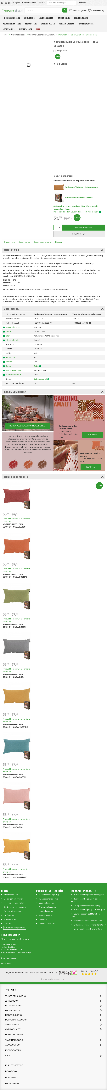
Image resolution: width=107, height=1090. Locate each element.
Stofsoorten (9, 915)
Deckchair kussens (12, 23)
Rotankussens (45, 915)
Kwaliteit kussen (13, 370)
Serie (8, 366)
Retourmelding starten (14, 928)
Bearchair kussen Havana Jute (88, 929)
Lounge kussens (46, 903)
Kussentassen (25, 29)
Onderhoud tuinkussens (14, 907)
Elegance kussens (47, 907)
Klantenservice (29, 3)
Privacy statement (38, 972)
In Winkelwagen (83, 227)
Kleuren (58, 242)
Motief (9, 362)
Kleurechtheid (12, 340)
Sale (38, 29)
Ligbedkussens (81, 17)
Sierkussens (31, 23)
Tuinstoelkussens (11, 17)
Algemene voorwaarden (17, 972)
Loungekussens (46, 17)
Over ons (53, 972)
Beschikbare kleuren (53, 477)
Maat (8, 332)
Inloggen (16, 3)
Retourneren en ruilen (14, 903)
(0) (78, 10)
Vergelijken (62, 51)
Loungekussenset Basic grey (87, 906)
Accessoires (8, 29)
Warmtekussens (86, 23)
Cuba (36, 366)
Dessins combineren (43, 242)
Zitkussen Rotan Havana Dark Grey (90, 925)
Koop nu (92, 435)
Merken (7, 924)
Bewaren (79, 234)
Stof (8, 336)
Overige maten (48, 23)
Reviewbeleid (10, 920)
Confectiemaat (13, 327)
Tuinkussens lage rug (48, 899)
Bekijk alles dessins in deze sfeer (27, 426)
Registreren (12, 1084)
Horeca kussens (66, 23)
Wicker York (44, 920)
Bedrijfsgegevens (9, 958)
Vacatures (6, 963)
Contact (41, 3)
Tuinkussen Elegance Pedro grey (89, 895)
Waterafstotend (13, 375)
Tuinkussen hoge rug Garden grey (89, 910)
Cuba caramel (40, 379)
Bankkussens (64, 17)
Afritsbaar (10, 357)
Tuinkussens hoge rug (49, 895)
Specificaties (24, 242)
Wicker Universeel (47, 924)
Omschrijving (9, 242)
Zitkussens (29, 17)
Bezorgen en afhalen (13, 899)
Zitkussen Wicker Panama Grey (88, 921)
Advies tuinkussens (12, 911)
